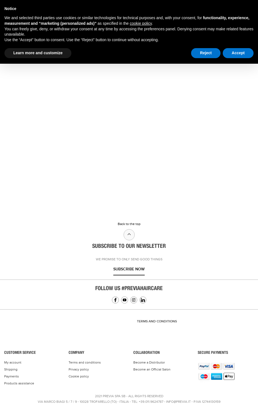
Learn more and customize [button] (37, 53)
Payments (11, 376)
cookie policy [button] (141, 23)
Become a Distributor (149, 362)
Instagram (134, 300)
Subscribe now (129, 269)
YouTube (124, 300)
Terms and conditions (85, 362)
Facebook (115, 300)
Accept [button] (238, 53)
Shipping (10, 369)
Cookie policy (79, 376)
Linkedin (143, 300)
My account (12, 362)
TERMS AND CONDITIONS (157, 321)
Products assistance (19, 383)
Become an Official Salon (152, 369)
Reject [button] (206, 53)
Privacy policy (79, 369)
